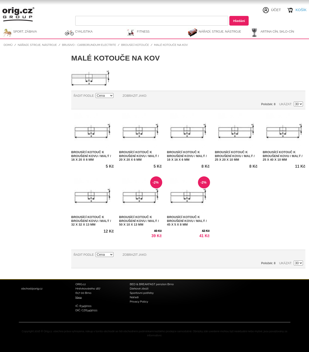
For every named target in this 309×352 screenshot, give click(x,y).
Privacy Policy (139, 301)
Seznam (160, 95)
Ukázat (285, 104)
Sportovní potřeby (142, 293)
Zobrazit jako (134, 95)
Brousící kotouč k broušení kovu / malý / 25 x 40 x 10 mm (282, 155)
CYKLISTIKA (83, 31)
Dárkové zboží (139, 288)
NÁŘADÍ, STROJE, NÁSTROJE (220, 31)
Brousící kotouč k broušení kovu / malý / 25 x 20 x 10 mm (235, 155)
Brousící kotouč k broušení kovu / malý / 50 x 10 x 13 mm (139, 220)
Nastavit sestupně (117, 95)
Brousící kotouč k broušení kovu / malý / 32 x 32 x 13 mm (91, 220)
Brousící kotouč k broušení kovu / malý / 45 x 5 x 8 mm (187, 220)
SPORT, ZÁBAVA (25, 31)
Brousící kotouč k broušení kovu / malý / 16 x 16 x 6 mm (187, 155)
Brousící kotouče (135, 45)
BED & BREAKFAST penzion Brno (152, 284)
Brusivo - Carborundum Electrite (89, 45)
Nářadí (134, 297)
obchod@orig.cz (32, 288)
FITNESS (143, 31)
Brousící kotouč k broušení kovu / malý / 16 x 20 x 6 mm (91, 155)
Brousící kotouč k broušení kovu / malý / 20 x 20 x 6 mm (139, 155)
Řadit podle (84, 95)
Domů (8, 45)
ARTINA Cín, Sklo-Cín (277, 31)
